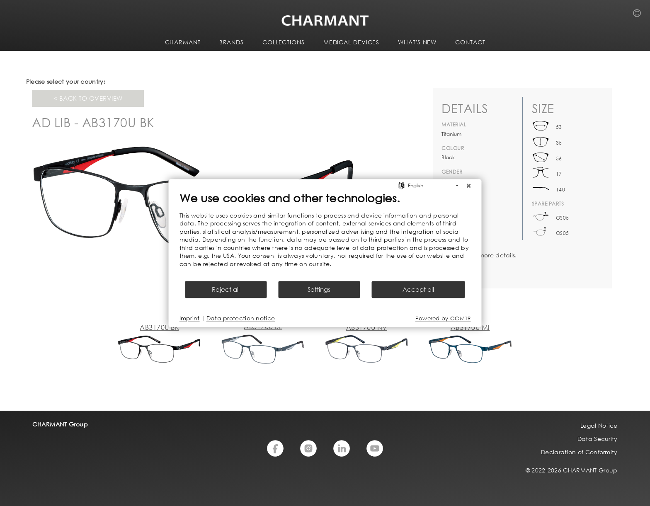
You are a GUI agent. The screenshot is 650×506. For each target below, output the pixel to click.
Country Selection (639, 15)
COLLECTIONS (283, 42)
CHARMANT (183, 42)
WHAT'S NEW (417, 42)
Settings (319, 289)
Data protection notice (240, 318)
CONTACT (470, 42)
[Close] (469, 185)
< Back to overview (88, 98)
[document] (325, 235)
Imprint (189, 318)
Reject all (226, 289)
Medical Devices (351, 42)
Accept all (418, 289)
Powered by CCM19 (443, 318)
